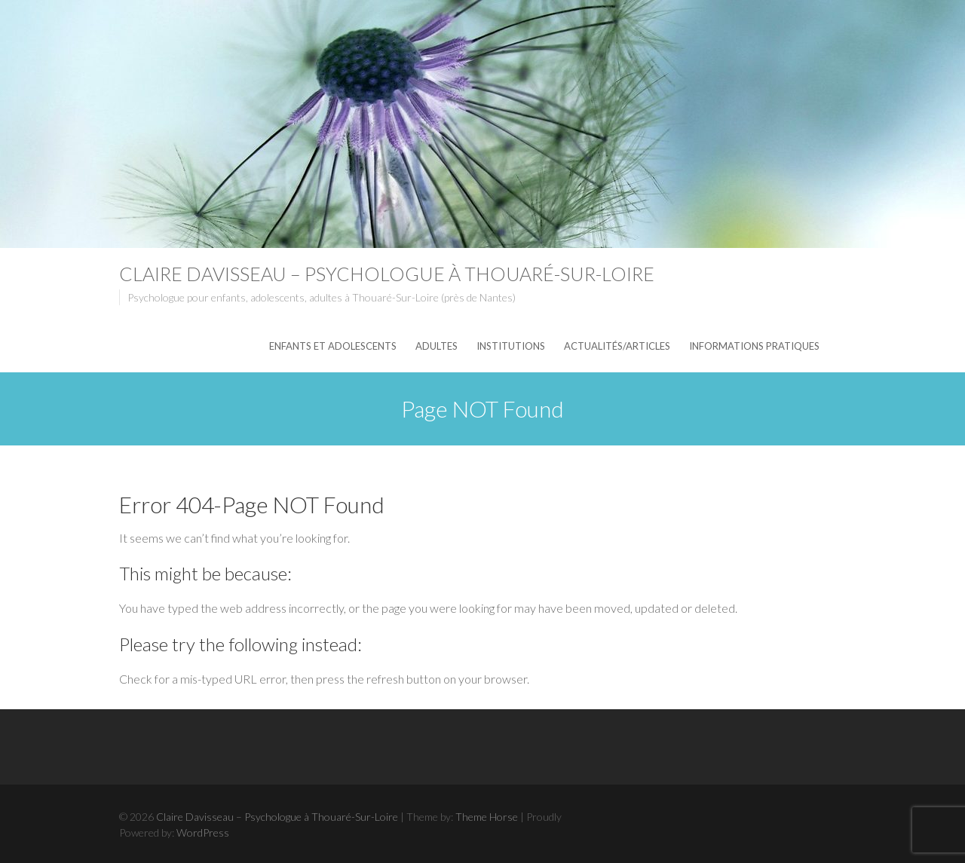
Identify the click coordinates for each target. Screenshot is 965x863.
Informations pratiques (754, 346)
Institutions (510, 346)
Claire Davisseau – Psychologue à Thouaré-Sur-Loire (386, 273)
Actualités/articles (617, 346)
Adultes (436, 346)
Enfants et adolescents (333, 346)
